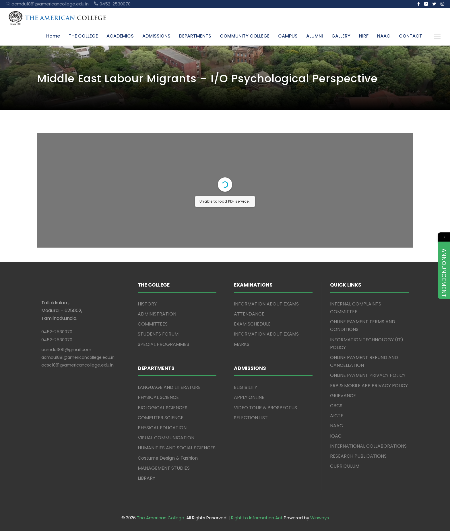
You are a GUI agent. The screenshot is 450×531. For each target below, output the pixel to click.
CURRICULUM (344, 466)
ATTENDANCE (249, 314)
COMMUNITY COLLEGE (244, 36)
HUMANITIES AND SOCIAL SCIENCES (177, 447)
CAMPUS (288, 36)
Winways (319, 518)
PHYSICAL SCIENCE (158, 397)
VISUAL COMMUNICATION (166, 437)
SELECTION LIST (251, 417)
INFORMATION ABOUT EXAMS (266, 304)
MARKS (241, 344)
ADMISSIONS (156, 36)
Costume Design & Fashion (168, 458)
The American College (160, 518)
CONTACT (410, 36)
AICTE (336, 415)
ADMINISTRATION (157, 314)
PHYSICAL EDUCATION (162, 427)
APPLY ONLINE (249, 397)
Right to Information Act (257, 518)
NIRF (363, 36)
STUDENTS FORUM (158, 334)
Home (53, 36)
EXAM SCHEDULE (252, 324)
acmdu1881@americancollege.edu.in (78, 357)
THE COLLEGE (83, 36)
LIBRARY (146, 478)
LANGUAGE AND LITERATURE (169, 387)
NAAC (383, 36)
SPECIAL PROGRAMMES (163, 344)
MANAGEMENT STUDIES (164, 468)
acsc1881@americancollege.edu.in (77, 365)
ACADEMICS (120, 36)
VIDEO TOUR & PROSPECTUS (265, 407)
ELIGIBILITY (245, 387)
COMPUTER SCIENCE (160, 417)
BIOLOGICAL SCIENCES (162, 407)
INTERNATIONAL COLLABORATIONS (368, 446)
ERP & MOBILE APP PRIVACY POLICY (369, 385)
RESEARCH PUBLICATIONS (358, 456)
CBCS (336, 405)
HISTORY (147, 304)
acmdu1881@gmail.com (66, 349)
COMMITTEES (153, 324)
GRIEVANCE (343, 395)
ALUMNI (314, 36)
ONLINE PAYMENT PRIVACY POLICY (368, 375)
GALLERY (340, 36)
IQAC (336, 436)
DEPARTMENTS (195, 36)
